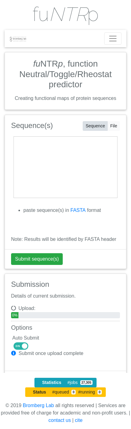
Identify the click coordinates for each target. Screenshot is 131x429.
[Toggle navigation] (112, 38)
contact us (60, 420)
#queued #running (67, 392)
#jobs (67, 382)
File (113, 125)
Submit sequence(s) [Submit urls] (37, 259)
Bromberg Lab (38, 405)
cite (79, 420)
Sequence (95, 125)
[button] (14, 353)
